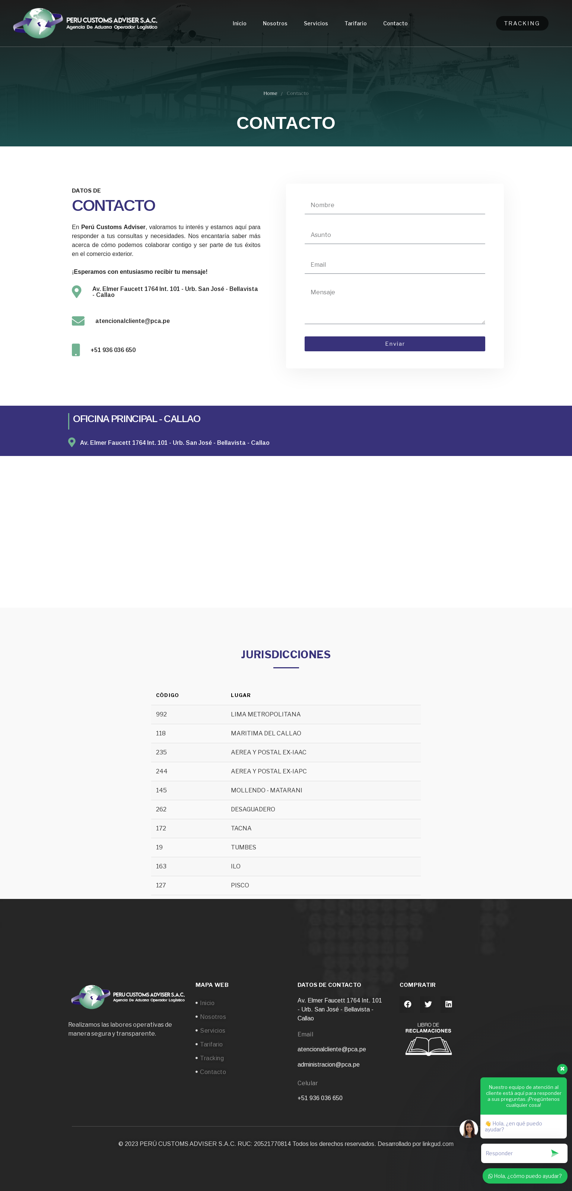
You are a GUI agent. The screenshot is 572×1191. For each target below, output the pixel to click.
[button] (408, 1004)
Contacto (395, 23)
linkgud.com (438, 1144)
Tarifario (355, 23)
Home (270, 93)
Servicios (316, 23)
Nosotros (275, 23)
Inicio (240, 23)
